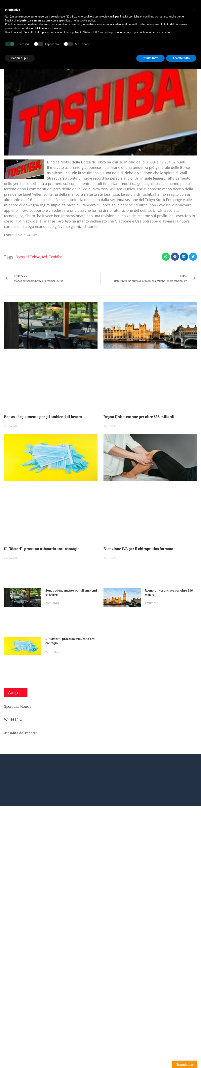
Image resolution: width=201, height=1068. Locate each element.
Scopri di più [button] (19, 58)
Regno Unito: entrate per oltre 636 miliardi (138, 416)
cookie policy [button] (87, 20)
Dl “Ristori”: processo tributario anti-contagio (41, 548)
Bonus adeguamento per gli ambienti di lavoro (43, 416)
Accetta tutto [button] (181, 58)
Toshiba (55, 256)
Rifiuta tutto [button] (150, 58)
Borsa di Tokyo (28, 256)
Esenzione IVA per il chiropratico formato (138, 548)
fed (44, 256)
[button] (166, 257)
